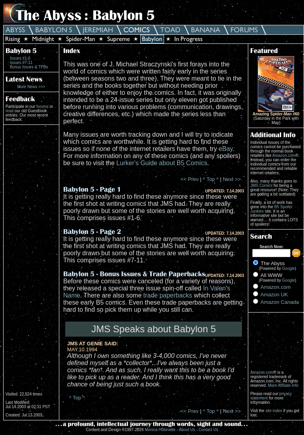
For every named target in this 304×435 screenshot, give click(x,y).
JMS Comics (261, 185)
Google (288, 268)
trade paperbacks (167, 295)
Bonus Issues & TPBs (29, 67)
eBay (225, 148)
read (9, 111)
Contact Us (208, 429)
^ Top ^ (211, 179)
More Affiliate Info (283, 385)
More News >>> (31, 87)
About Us (187, 429)
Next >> (232, 179)
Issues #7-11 (21, 62)
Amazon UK (274, 295)
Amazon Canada (280, 302)
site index (273, 411)
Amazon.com (283, 155)
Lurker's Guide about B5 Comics (161, 163)
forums (42, 106)
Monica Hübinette (160, 429)
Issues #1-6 (20, 58)
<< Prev (190, 179)
